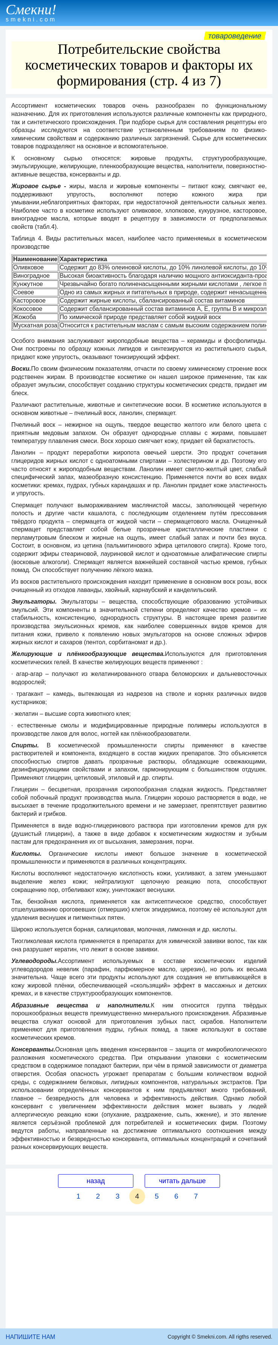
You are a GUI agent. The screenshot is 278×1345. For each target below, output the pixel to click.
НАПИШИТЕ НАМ (30, 1337)
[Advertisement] (139, 1272)
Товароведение (235, 36)
